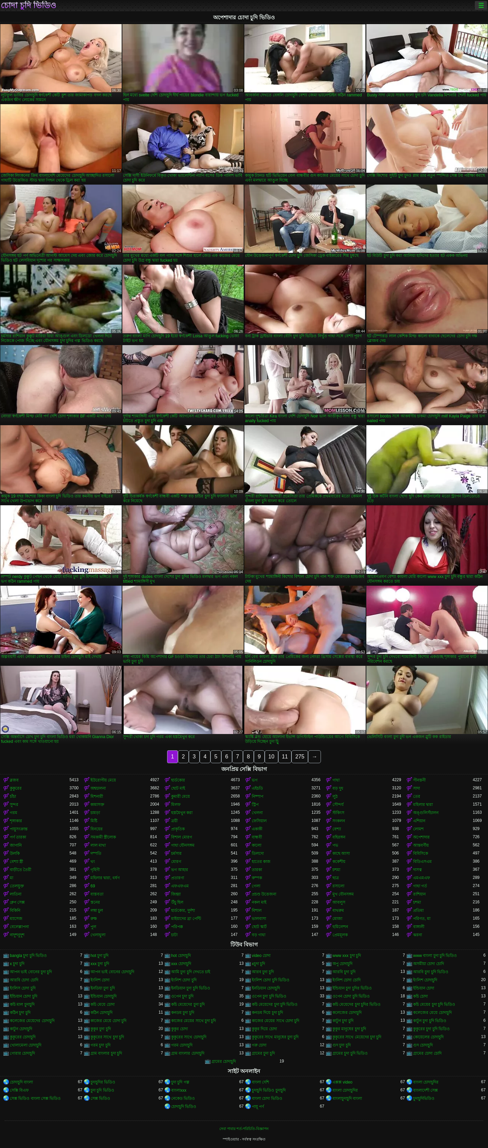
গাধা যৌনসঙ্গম (183, 845)
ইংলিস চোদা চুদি (23, 988)
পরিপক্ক (177, 926)
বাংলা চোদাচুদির (426, 1082)
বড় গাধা (258, 935)
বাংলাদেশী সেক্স (425, 1090)
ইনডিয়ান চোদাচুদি (266, 988)
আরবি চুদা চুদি (343, 972)
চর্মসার (176, 853)
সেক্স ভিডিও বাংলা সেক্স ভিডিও (35, 1098)
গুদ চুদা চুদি (341, 1045)
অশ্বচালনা (98, 788)
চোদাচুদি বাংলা (21, 1082)
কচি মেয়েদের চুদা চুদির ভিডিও (356, 1004)
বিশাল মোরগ (181, 837)
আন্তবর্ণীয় (421, 845)
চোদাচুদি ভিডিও (183, 1106)
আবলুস (338, 902)
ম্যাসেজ (16, 918)
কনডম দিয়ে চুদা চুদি (267, 1012)
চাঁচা (13, 796)
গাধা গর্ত (420, 886)
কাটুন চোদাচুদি (21, 1029)
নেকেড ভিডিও (183, 1098)
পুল (93, 926)
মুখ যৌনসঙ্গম (343, 894)
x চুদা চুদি (17, 963)
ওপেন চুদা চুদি (182, 996)
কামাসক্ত (97, 804)
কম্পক (257, 878)
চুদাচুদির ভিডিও (102, 1082)
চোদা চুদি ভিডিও (28, 5)
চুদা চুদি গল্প (180, 1082)
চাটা (174, 935)
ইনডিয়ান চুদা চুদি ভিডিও (190, 988)
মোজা (337, 918)
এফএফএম (180, 886)
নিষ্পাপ (257, 796)
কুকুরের (16, 788)
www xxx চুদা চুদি (346, 955)
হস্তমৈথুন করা (181, 812)
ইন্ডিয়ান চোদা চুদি (23, 996)
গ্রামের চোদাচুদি (223, 1061)
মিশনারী (96, 796)
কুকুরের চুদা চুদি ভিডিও (431, 1029)
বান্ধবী (257, 837)
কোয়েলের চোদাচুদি (428, 1037)
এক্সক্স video (342, 1082)
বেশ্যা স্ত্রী (16, 861)
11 (285, 756)
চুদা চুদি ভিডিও (102, 1090)
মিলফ (176, 804)
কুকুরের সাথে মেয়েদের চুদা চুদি (356, 1037)
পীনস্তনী (419, 780)
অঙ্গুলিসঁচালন (426, 812)
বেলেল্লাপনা (19, 926)
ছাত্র (335, 878)
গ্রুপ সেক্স (17, 902)
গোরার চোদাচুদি (22, 1053)
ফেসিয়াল (259, 820)
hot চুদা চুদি (99, 955)
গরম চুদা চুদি (100, 1045)
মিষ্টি (93, 820)
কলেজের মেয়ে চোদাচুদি (432, 1012)
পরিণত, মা (421, 918)
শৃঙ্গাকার (16, 820)
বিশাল (257, 910)
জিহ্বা (176, 894)
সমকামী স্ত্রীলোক (103, 837)
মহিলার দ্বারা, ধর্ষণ (105, 878)
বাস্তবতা (96, 894)
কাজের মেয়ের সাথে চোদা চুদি (275, 1020)
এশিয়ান (419, 820)
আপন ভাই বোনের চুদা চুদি (31, 972)
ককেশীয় (338, 861)
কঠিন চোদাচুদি (101, 1012)
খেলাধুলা (97, 935)
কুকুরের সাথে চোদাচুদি (188, 1037)
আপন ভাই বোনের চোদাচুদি (112, 972)
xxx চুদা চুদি (99, 963)
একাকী (257, 829)
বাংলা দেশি (260, 1082)
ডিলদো (258, 853)
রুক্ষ (93, 918)
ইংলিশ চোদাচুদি (425, 980)
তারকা (257, 869)
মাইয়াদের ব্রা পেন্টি (186, 918)
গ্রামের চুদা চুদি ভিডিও (350, 1053)
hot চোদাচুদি (181, 955)
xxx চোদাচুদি (181, 963)
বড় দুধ (337, 788)
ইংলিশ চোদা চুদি (184, 980)
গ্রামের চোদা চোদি (427, 1053)
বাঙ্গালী (418, 926)
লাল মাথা (98, 845)
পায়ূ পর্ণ (258, 1106)
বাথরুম (338, 910)
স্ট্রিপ (255, 804)
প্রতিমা (418, 910)
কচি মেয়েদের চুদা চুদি (188, 1004)
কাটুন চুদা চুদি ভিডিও (429, 1020)
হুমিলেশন (340, 926)
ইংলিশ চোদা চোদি (346, 980)
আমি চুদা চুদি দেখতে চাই (190, 972)
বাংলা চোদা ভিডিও (267, 1098)
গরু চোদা (259, 1045)
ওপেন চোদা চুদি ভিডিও (351, 996)
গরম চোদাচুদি (181, 1045)
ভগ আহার (179, 869)
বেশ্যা (336, 829)
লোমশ (418, 829)
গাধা (336, 780)
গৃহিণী (95, 869)
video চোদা (261, 955)
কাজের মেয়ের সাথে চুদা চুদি (193, 1020)
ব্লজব (14, 780)
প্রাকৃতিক (178, 829)
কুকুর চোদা (179, 1029)
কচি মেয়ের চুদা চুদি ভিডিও (434, 1004)
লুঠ (335, 796)
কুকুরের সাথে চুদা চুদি (107, 1037)
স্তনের (95, 902)
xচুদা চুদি (258, 963)
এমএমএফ (421, 878)
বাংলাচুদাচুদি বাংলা (347, 1098)
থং (92, 861)
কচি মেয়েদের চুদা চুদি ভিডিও (275, 1004)
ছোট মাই (178, 788)
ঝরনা (417, 935)
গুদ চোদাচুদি (423, 1045)
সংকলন (338, 820)
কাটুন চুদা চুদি (342, 1020)
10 (271, 756)
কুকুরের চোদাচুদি (23, 1037)
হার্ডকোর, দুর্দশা (183, 910)
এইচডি (257, 788)
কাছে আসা (341, 853)
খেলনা (257, 812)
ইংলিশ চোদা (99, 980)
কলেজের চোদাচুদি (347, 1012)
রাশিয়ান (419, 894)
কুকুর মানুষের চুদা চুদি (349, 1029)
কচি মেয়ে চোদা (102, 1004)
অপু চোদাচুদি (342, 963)
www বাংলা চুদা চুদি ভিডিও (435, 955)
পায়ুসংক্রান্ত (18, 829)
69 (92, 886)
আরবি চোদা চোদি (24, 980)
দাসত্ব (417, 869)
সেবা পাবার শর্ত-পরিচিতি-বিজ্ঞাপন (244, 1129)
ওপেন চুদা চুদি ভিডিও (269, 996)
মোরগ (176, 861)
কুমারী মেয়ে (180, 796)
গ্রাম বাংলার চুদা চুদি (106, 1053)
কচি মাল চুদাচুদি (22, 1004)
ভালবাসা (259, 918)
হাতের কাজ (261, 861)
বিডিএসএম (422, 861)
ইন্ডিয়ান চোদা (423, 988)
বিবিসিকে (420, 853)
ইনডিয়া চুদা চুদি (102, 988)
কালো (256, 845)
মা (11, 878)
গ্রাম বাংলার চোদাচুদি (187, 1053)
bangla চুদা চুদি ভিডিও (28, 955)
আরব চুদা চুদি (263, 972)
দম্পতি (95, 853)
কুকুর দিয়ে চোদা (264, 1029)
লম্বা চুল (96, 910)
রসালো (338, 886)
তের (416, 796)
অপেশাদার (421, 837)
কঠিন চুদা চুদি (20, 1012)
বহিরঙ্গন (338, 837)
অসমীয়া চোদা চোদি (428, 963)
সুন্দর (14, 804)
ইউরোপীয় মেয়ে (103, 780)
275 (299, 756)
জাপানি (16, 845)
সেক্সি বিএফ (19, 1090)
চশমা (336, 869)
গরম (13, 812)
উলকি (15, 853)
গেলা (256, 886)
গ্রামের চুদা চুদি (263, 1053)
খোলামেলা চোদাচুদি (25, 1045)
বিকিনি (15, 910)
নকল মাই (259, 902)
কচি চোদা (420, 996)
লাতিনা (15, 894)
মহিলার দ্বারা (423, 804)
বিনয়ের (96, 829)
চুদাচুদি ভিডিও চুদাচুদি (269, 1090)
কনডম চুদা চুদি (182, 1012)
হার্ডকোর (178, 780)
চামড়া (95, 812)
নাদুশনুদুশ (17, 935)
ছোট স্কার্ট (259, 926)
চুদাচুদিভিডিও (423, 1098)
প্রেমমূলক (340, 935)
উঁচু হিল (177, 902)
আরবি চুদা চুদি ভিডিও (430, 972)
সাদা (416, 788)
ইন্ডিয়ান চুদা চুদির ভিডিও (352, 988)
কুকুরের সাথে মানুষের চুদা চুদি (275, 1037)
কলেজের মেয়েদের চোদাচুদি (32, 1020)
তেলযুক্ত (17, 886)
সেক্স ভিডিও (100, 1098)
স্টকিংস (338, 812)
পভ (335, 845)
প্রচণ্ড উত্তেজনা (264, 894)
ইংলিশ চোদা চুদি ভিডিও (270, 980)
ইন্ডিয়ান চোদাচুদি (103, 996)
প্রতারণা (177, 878)
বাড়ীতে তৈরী (20, 869)
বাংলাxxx (178, 1090)
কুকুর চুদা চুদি (100, 1029)
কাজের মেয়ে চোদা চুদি (108, 1020)
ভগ (255, 780)
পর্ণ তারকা (18, 837)
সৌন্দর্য (338, 804)
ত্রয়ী (174, 820)
